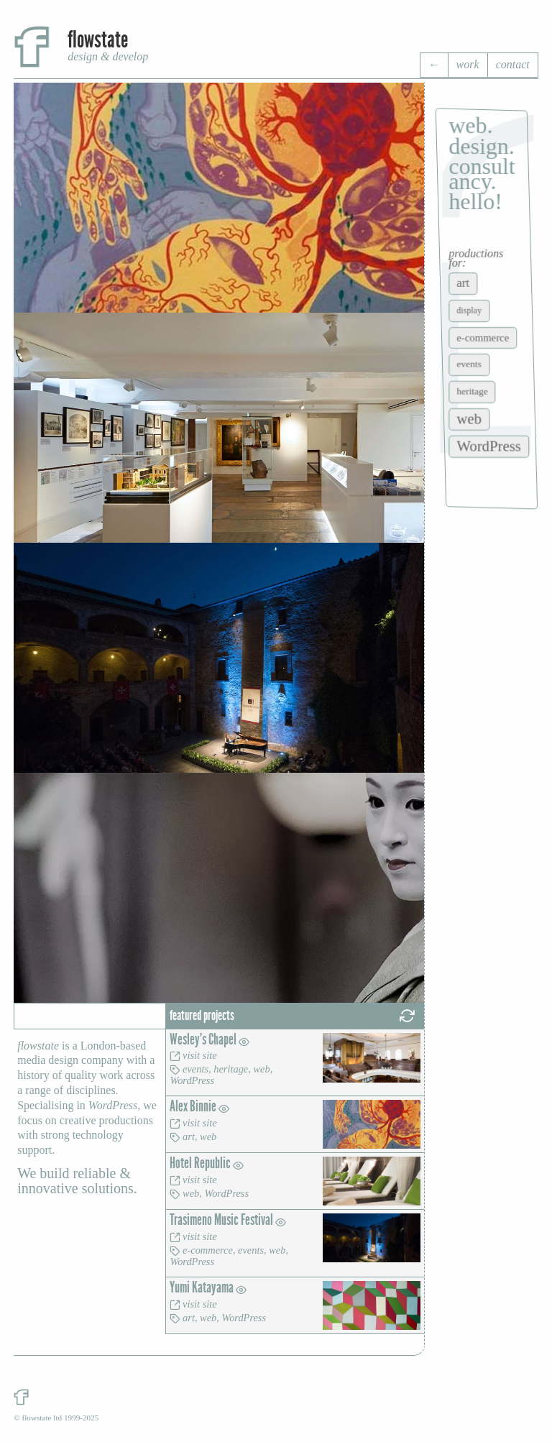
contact (513, 64)
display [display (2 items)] (469, 311)
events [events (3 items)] (469, 364)
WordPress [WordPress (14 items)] (489, 446)
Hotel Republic (207, 1163)
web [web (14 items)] (469, 418)
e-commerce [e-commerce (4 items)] (483, 337)
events (195, 1069)
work (467, 64)
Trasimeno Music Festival (228, 1220)
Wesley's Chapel (209, 1040)
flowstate (98, 40)
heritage (230, 1069)
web (261, 1069)
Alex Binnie (199, 1107)
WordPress (192, 1080)
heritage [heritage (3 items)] (472, 391)
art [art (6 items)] (463, 283)
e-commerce (208, 1250)
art (189, 1136)
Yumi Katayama (208, 1288)
